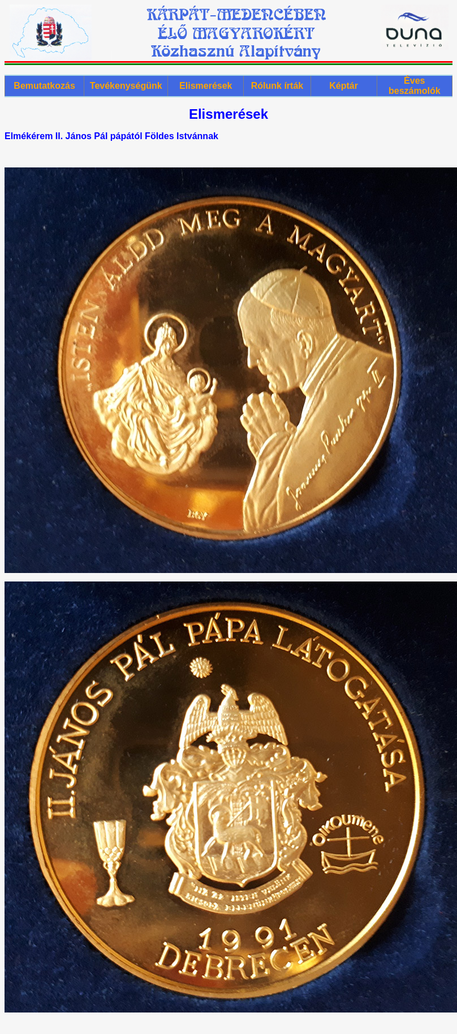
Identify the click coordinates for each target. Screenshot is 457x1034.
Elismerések (205, 86)
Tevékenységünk (126, 86)
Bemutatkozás (44, 86)
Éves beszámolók (415, 86)
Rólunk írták (277, 86)
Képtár (343, 86)
